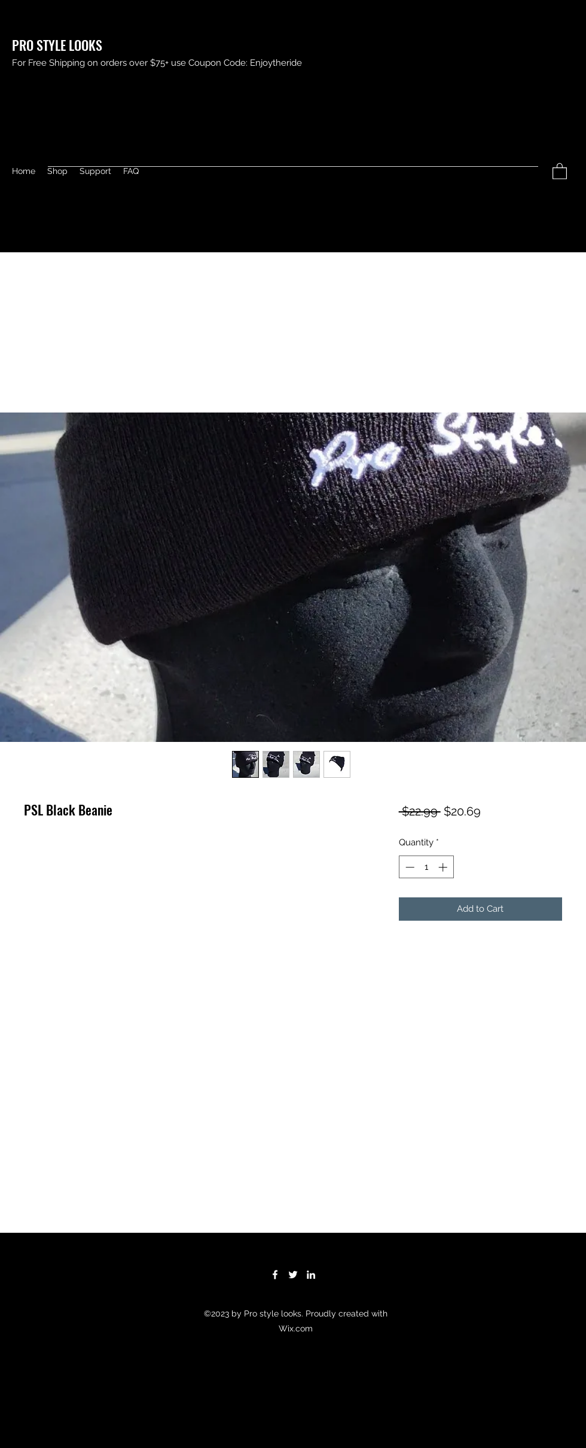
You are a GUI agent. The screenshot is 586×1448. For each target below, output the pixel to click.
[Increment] (444, 867)
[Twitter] (293, 1275)
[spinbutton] (426, 867)
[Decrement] (409, 867)
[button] (560, 170)
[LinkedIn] (311, 1275)
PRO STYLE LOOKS (57, 44)
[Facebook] (275, 1275)
